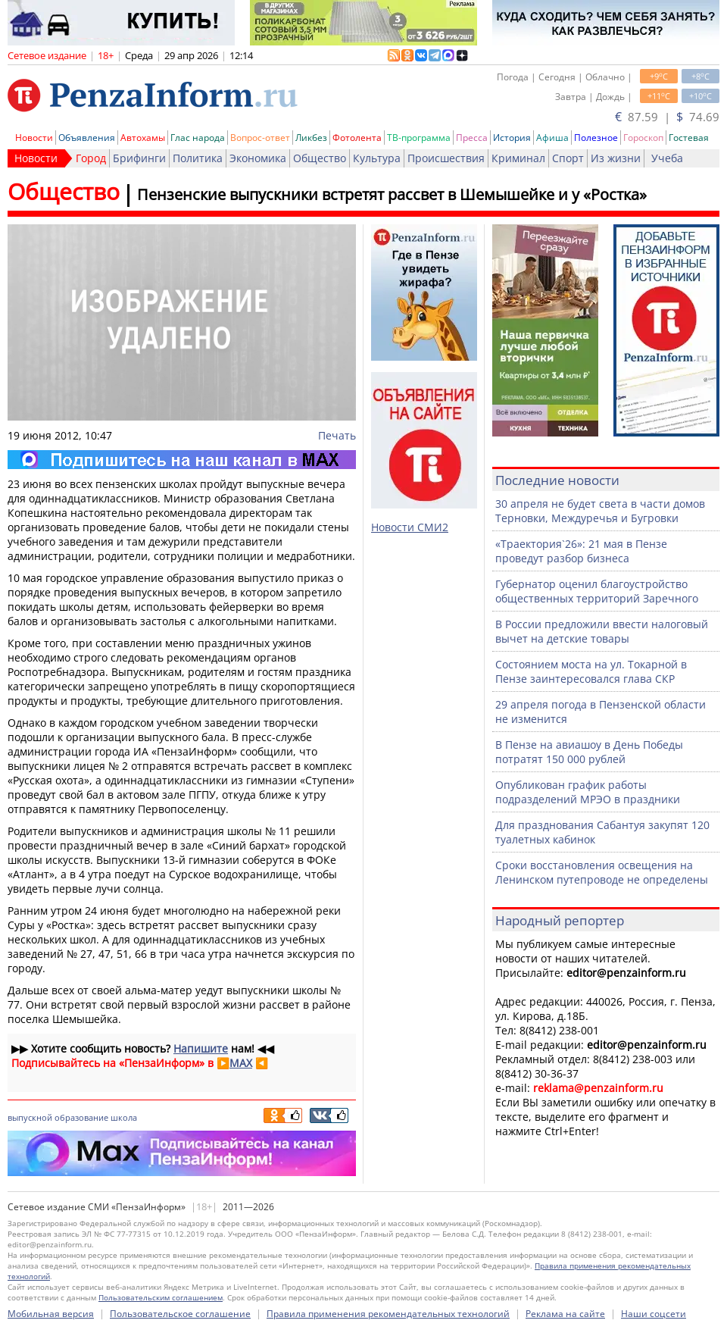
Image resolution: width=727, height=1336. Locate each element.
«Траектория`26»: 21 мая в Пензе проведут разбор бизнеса (581, 551)
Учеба (667, 158)
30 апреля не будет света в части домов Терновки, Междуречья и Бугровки (600, 510)
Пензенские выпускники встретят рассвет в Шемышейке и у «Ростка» (392, 194)
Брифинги (139, 158)
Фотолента (357, 137)
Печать (337, 435)
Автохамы (142, 137)
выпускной (30, 1117)
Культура (377, 158)
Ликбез (311, 137)
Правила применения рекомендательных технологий (388, 1313)
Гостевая (689, 137)
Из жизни (616, 158)
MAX (240, 1063)
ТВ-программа (419, 137)
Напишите (200, 1048)
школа (124, 1117)
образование (81, 1117)
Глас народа (197, 137)
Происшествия (446, 158)
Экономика (257, 158)
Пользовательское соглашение (180, 1313)
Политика (198, 158)
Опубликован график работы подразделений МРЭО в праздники (587, 792)
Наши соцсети (653, 1313)
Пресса (472, 137)
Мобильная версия (51, 1313)
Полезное (596, 137)
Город (91, 158)
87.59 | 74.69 (667, 116)
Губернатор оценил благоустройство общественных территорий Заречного (596, 591)
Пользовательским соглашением (160, 1297)
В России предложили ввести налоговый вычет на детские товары (601, 631)
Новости (34, 137)
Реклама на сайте (565, 1313)
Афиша (552, 137)
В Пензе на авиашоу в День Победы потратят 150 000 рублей (589, 751)
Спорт (568, 158)
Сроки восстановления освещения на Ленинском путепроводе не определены (601, 872)
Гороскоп (643, 137)
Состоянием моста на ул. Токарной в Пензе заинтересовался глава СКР (591, 671)
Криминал (518, 158)
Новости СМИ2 (409, 527)
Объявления (86, 137)
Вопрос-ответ (260, 137)
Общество (319, 158)
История (512, 137)
